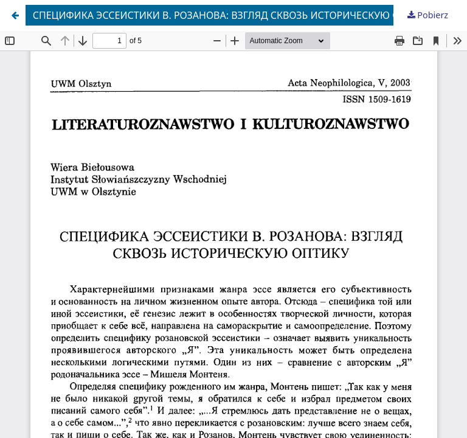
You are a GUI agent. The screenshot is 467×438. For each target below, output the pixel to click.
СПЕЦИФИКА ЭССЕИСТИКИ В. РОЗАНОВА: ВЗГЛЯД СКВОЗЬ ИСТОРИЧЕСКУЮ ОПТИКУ (232, 15)
